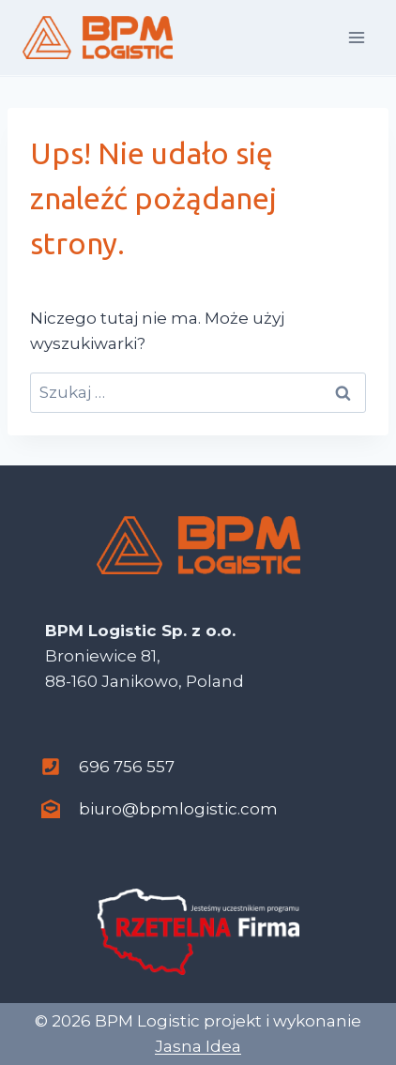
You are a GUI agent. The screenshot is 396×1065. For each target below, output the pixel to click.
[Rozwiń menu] (356, 37)
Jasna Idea (198, 1046)
